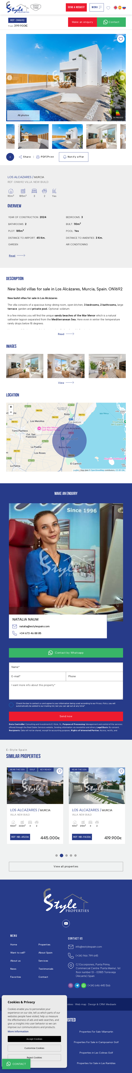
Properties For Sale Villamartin (96, 1032)
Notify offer (73, 157)
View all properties (66, 866)
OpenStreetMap (97, 470)
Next (122, 77)
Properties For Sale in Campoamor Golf (96, 1042)
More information (18, 1031)
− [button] (11, 412)
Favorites (15, 977)
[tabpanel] (35, 805)
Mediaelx (111, 1004)
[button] (66, 382)
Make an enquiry (82, 22)
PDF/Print (45, 157)
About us (15, 960)
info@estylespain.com (89, 946)
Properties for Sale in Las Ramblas (96, 1063)
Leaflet (76, 470)
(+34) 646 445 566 (99, 985)
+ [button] (11, 407)
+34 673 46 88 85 (26, 633)
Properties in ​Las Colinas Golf (96, 1053)
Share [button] (25, 157)
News (13, 968)
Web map (80, 1004)
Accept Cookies (34, 1038)
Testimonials (45, 968)
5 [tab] (75, 855)
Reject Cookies (34, 1057)
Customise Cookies (34, 1048)
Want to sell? (17, 952)
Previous (9, 77)
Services (43, 960)
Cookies (68, 1004)
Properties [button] (44, 944)
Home (13, 944)
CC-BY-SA (120, 470)
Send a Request (76, 7)
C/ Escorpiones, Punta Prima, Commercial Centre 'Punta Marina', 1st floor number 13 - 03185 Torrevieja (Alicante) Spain (98, 970)
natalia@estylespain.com (31, 626)
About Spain (45, 952)
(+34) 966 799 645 (87, 955)
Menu (97, 7)
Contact (43, 977)
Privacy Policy (102, 703)
